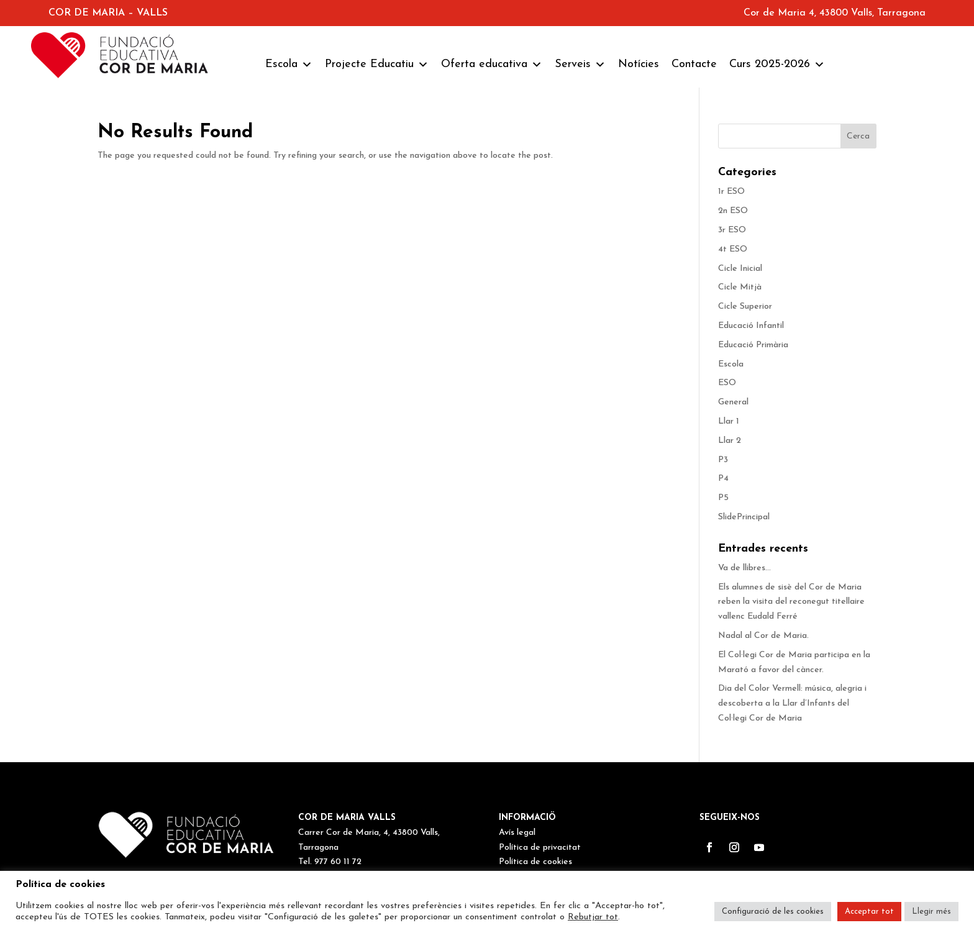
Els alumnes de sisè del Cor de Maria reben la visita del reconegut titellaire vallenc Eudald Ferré (791, 602)
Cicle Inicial (740, 268)
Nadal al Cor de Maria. (764, 635)
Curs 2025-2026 (777, 64)
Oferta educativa (491, 64)
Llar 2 (729, 440)
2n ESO (733, 211)
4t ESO (732, 249)
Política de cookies (535, 862)
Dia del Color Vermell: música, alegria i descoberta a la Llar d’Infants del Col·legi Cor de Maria (792, 703)
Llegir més (931, 912)
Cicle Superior (745, 306)
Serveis (580, 64)
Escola (288, 64)
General (733, 402)
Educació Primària (753, 345)
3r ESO (732, 230)
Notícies (638, 64)
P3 (723, 460)
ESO (727, 383)
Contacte (694, 64)
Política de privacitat (540, 847)
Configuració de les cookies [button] (773, 912)
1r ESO (731, 191)
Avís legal (517, 832)
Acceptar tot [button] (869, 912)
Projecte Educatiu (377, 64)
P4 (723, 478)
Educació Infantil (751, 325)
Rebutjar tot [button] (593, 917)
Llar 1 (728, 421)
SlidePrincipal (744, 517)
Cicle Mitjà (740, 287)
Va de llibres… (744, 568)
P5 (723, 498)
